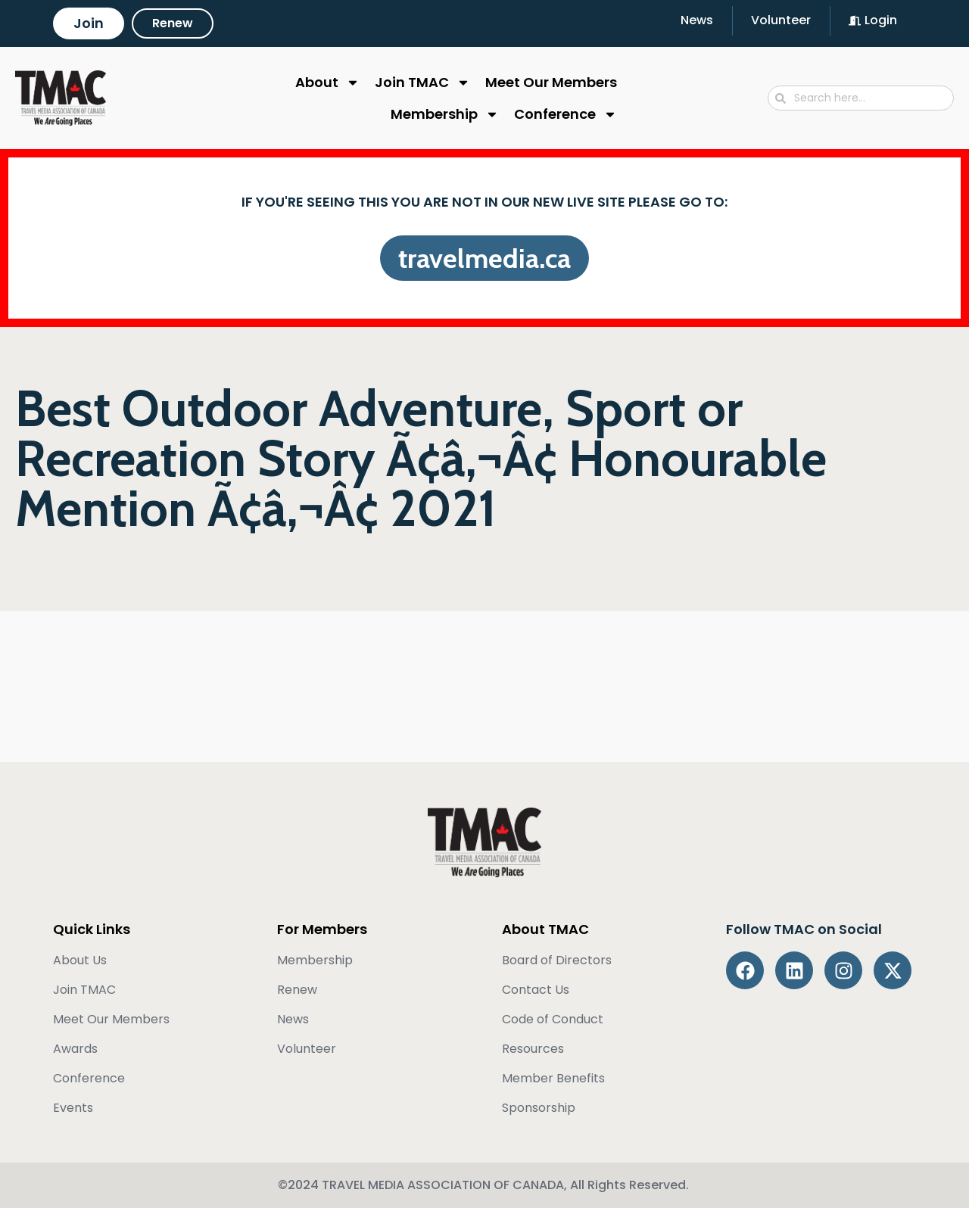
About (327, 82)
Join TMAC (422, 82)
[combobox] (861, 98)
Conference (565, 114)
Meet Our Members (551, 82)
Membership (445, 114)
